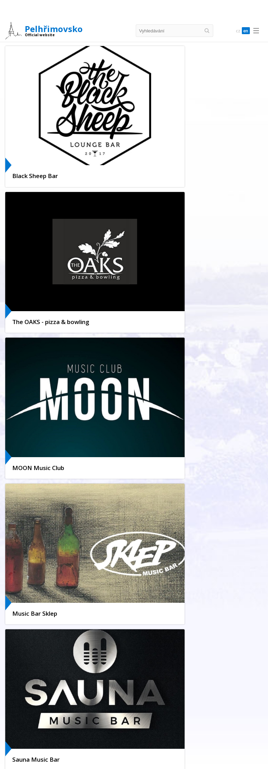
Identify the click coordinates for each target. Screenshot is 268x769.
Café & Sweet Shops (191, 758)
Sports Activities (166, 667)
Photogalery (72, 642)
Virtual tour (36, 557)
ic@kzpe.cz (38, 430)
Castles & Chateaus (154, 707)
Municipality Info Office (50, 576)
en (245, 31)
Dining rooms (98, 758)
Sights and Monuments (90, 634)
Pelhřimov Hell (124, 674)
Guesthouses (87, 733)
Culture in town (41, 548)
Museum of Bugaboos (210, 667)
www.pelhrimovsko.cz (50, 439)
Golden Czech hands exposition (48, 674)
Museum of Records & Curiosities (110, 667)
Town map (159, 634)
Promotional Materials (227, 634)
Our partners (38, 585)
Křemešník (27, 707)
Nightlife (95, 674)
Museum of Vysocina (111, 682)
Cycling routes (59, 707)
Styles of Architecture (202, 674)
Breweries (154, 758)
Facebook (35, 566)
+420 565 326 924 (46, 422)
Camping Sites (120, 733)
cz (235, 31)
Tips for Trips (115, 707)
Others (184, 733)
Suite (146, 733)
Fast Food (128, 758)
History (24, 642)
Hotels (61, 733)
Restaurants (67, 758)
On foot (87, 707)
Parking (45, 642)
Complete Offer (33, 733)
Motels (164, 733)
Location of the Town (39, 634)
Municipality (130, 634)
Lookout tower (159, 674)
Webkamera (38, 538)
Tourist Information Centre (44, 667)
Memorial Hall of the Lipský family (50, 682)
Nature (186, 707)
